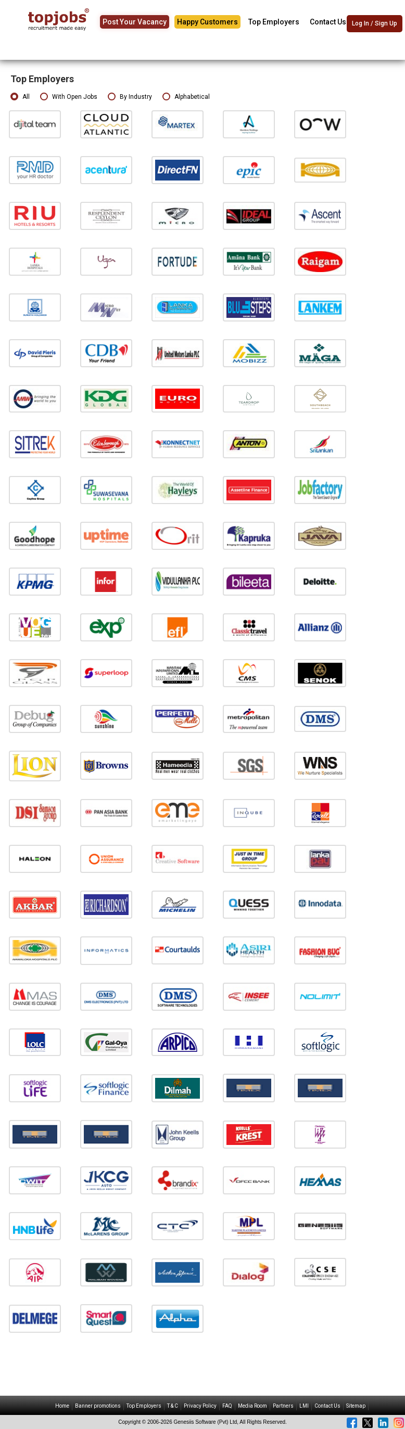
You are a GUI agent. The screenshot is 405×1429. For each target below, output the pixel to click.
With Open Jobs (68, 97)
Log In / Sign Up (374, 23)
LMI (304, 1406)
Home (62, 1406)
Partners (283, 1406)
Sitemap (355, 1406)
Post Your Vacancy (135, 22)
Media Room (252, 1406)
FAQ (227, 1406)
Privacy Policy (200, 1406)
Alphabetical (186, 97)
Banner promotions (98, 1406)
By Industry (130, 97)
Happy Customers (207, 22)
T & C (172, 1406)
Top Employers (273, 22)
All (20, 97)
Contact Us (328, 22)
